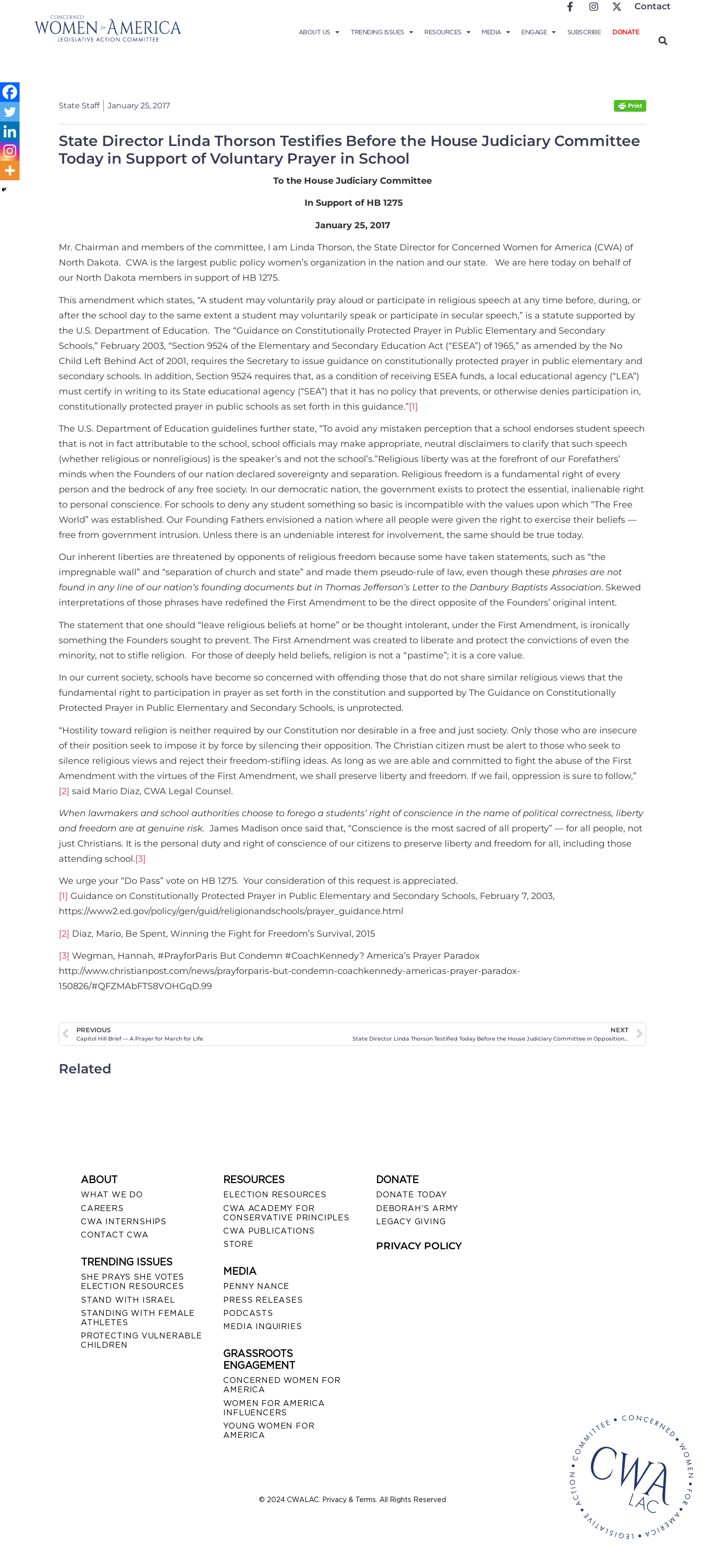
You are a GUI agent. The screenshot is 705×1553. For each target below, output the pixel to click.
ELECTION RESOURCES (274, 1194)
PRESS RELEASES (263, 1300)
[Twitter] (10, 111)
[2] (64, 791)
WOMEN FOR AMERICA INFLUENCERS (274, 1408)
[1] (413, 406)
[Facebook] (10, 92)
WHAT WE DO (112, 1194)
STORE (238, 1244)
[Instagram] (10, 151)
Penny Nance (256, 1286)
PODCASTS (248, 1313)
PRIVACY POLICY (419, 1246)
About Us (319, 32)
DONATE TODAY (411, 1194)
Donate (625, 32)
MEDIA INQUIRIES (262, 1326)
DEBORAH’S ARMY (417, 1208)
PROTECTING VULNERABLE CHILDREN (141, 1340)
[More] (10, 170)
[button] (663, 40)
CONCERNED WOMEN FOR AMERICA (281, 1385)
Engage (538, 32)
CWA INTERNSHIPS (123, 1221)
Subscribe (584, 32)
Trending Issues (382, 32)
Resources (447, 32)
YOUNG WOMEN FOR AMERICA (268, 1430)
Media (496, 32)
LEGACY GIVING (411, 1221)
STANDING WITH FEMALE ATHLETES (138, 1318)
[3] (140, 858)
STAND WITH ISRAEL (128, 1300)
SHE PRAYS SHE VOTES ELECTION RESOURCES (132, 1281)
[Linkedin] (10, 131)
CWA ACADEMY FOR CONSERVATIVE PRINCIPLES (286, 1213)
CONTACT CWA (115, 1234)
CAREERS (102, 1208)
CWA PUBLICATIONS (269, 1231)
